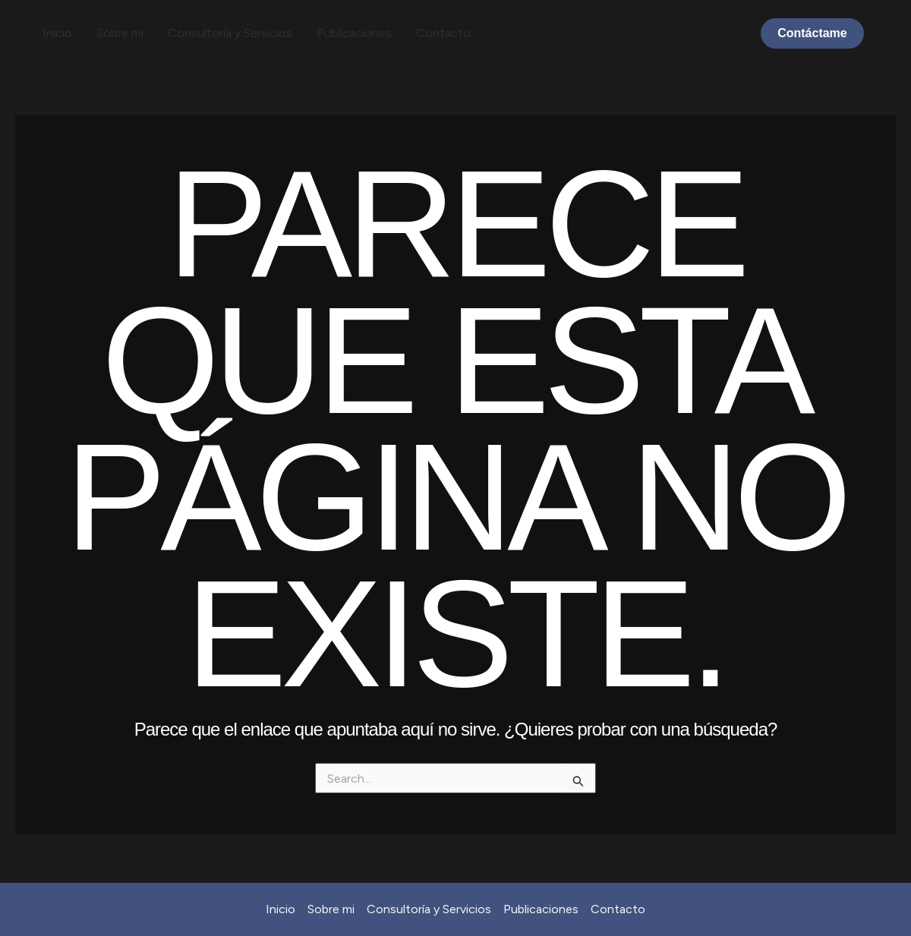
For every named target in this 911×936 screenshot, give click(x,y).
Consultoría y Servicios (230, 33)
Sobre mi (119, 33)
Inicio (57, 33)
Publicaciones (354, 33)
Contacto (443, 33)
